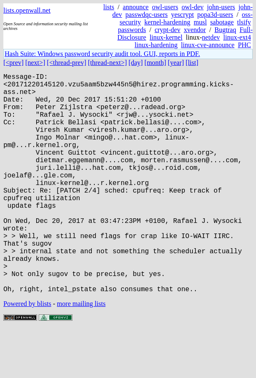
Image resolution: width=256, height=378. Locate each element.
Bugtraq (225, 29)
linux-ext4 (237, 37)
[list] (192, 62)
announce (136, 7)
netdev (211, 37)
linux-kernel (165, 37)
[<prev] (13, 62)
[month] (155, 62)
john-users (221, 7)
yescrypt (182, 14)
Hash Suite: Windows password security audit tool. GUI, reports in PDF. (102, 53)
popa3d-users (215, 14)
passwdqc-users (146, 14)
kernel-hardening (167, 22)
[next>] (35, 62)
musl (200, 22)
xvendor (194, 29)
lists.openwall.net (27, 10)
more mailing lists (81, 352)
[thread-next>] (107, 62)
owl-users (165, 7)
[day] (135, 62)
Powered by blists (27, 352)
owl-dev (192, 7)
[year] (176, 62)
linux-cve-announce (208, 44)
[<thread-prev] (66, 62)
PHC (244, 44)
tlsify (244, 22)
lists (108, 7)
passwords (132, 29)
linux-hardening (156, 44)
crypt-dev (167, 29)
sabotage (222, 22)
